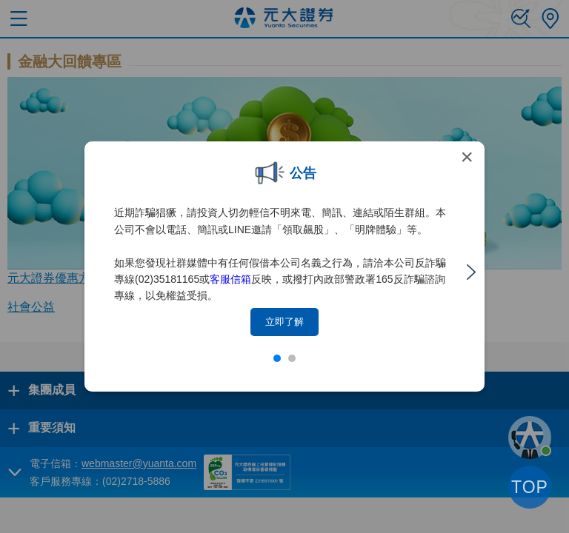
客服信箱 (230, 279)
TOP (529, 487)
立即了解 (284, 321)
